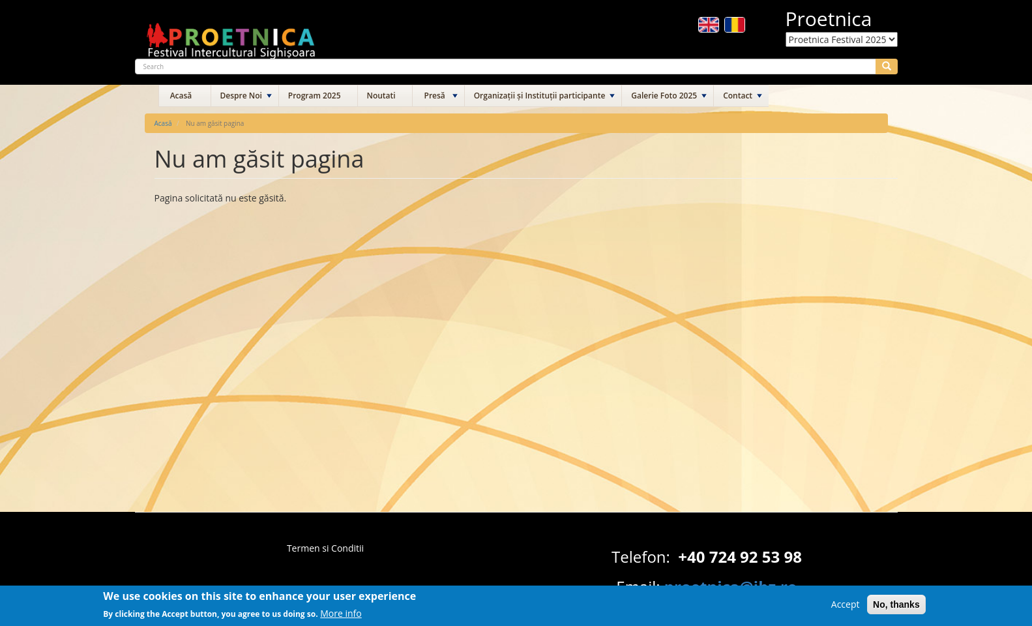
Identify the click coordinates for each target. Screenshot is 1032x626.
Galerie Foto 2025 (664, 95)
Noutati (381, 95)
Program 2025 (314, 95)
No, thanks (896, 608)
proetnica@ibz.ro (730, 586)
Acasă (181, 95)
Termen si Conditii (325, 548)
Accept (845, 607)
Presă (434, 95)
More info (341, 616)
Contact (737, 95)
